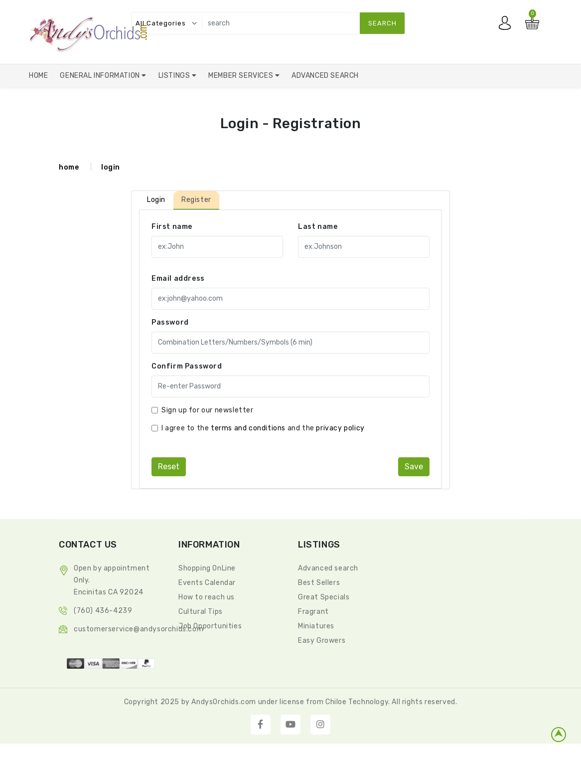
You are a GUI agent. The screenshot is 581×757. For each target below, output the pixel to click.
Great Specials (323, 597)
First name (171, 226)
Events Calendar (207, 582)
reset (168, 466)
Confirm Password (186, 366)
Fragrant (313, 611)
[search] (301, 23)
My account (507, 25)
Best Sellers (319, 582)
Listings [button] (175, 75)
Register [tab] (196, 199)
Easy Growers (321, 640)
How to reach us (206, 597)
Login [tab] (156, 199)
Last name (317, 226)
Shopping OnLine (207, 568)
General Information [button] (101, 75)
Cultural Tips (200, 611)
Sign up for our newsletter (207, 410)
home (69, 167)
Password (170, 322)
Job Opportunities (210, 626)
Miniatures (316, 626)
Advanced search (328, 568)
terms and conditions (248, 428)
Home (38, 75)
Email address (178, 278)
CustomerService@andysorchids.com (138, 629)
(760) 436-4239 (103, 610)
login (110, 167)
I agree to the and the (263, 428)
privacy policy (340, 428)
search (382, 23)
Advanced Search (325, 75)
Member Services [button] (241, 75)
